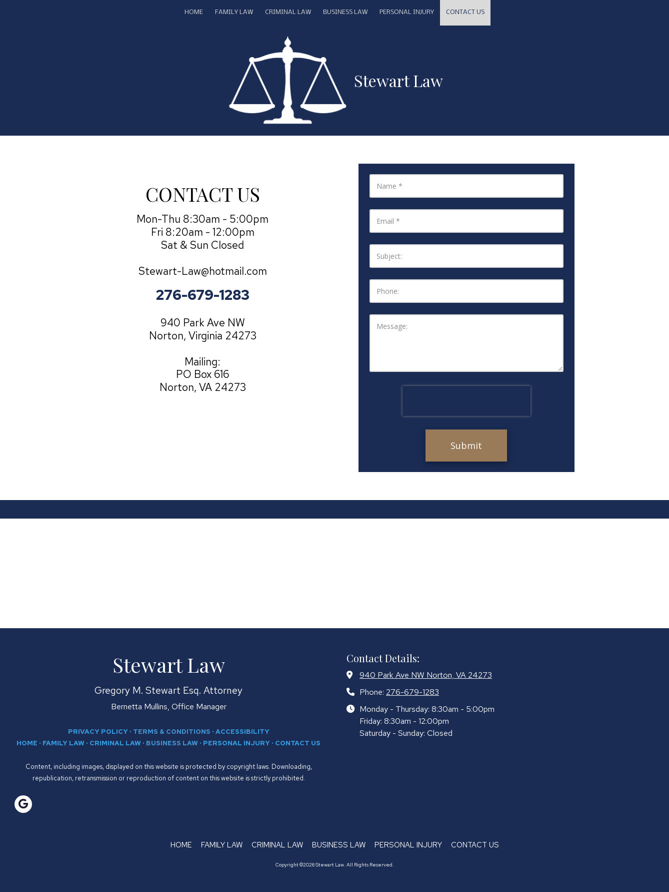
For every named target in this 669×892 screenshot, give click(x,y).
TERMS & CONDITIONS (171, 731)
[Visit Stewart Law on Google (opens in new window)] (23, 804)
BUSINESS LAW (172, 743)
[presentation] (466, 401)
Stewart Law (398, 80)
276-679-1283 (412, 691)
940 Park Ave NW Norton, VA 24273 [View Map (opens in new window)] (426, 674)
